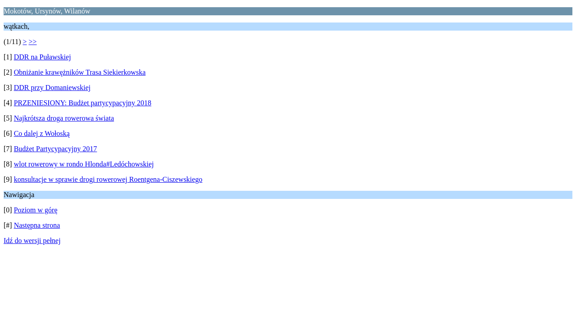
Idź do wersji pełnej (32, 240)
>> (33, 41)
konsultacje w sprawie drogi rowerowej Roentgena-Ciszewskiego (108, 179)
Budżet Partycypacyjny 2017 (55, 149)
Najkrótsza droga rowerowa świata (64, 118)
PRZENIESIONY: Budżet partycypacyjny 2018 (83, 103)
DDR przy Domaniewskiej (52, 87)
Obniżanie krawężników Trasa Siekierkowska (80, 72)
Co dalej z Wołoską (42, 133)
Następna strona (37, 225)
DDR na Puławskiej (42, 57)
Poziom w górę (36, 210)
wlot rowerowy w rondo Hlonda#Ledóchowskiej (84, 164)
